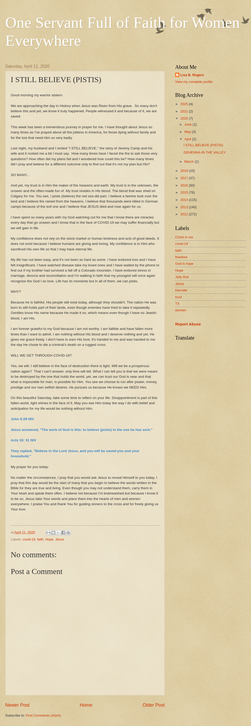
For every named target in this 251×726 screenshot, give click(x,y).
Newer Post (17, 705)
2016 (184, 185)
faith (40, 539)
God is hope (184, 264)
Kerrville (181, 290)
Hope (49, 539)
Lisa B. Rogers (192, 75)
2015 (184, 192)
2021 (184, 111)
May (188, 132)
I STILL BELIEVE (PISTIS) (203, 145)
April (188, 139)
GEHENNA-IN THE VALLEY (205, 152)
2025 (184, 104)
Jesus (59, 539)
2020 (184, 118)
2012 (184, 214)
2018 (184, 171)
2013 (184, 207)
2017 (184, 178)
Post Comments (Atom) (43, 715)
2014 (184, 200)
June (188, 124)
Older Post (153, 705)
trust (178, 297)
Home (86, 705)
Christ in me (184, 237)
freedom (181, 257)
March (189, 162)
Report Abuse (188, 324)
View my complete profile (194, 82)
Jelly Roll (182, 277)
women (180, 310)
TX (177, 304)
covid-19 (28, 539)
